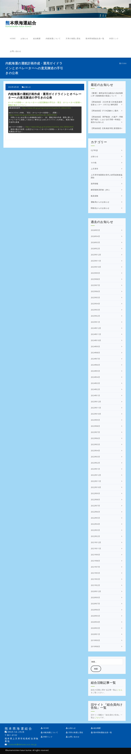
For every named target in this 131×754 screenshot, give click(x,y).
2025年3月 (95, 310)
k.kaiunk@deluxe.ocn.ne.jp (22, 744)
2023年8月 (95, 426)
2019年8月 (95, 646)
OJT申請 (94, 150)
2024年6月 (95, 365)
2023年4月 (95, 450)
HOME (12, 38)
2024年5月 (95, 371)
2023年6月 (95, 438)
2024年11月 (96, 334)
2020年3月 (95, 628)
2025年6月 (95, 291)
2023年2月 (95, 463)
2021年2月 (95, 585)
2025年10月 (96, 267)
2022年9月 (95, 493)
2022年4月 (95, 524)
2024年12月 (96, 328)
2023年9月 (95, 420)
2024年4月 (95, 377)
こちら (119, 690)
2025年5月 (95, 297)
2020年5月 (95, 616)
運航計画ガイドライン (17, 105)
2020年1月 (95, 634)
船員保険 (94, 196)
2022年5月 (95, 518)
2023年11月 (96, 407)
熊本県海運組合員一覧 (95, 38)
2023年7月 (95, 432)
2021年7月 (95, 567)
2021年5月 (95, 573)
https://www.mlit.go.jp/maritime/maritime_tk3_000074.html (33, 115)
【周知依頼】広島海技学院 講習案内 (106, 128)
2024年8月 (95, 352)
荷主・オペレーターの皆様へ (69, 102)
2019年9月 (95, 640)
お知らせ (24, 38)
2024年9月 (95, 346)
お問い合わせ (15, 51)
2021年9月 (95, 554)
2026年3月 (95, 242)
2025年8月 (95, 279)
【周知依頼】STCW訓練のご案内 (104, 110)
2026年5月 (95, 230)
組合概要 (37, 38)
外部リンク (114, 38)
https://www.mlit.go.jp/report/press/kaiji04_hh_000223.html (46, 108)
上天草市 (94, 168)
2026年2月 (95, 248)
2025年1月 (95, 322)
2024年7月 (95, 358)
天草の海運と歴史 (73, 38)
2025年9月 (95, 273)
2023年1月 (95, 469)
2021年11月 (96, 548)
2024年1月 (95, 395)
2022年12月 (96, 475)
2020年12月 (96, 591)
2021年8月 (95, 561)
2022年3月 (95, 530)
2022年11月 (96, 481)
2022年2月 (95, 536)
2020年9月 (95, 597)
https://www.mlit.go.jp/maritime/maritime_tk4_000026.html (49, 127)
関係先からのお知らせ (100, 208)
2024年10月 (96, 340)
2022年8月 (95, 499)
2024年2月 (95, 389)
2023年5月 (95, 444)
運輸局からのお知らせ (100, 202)
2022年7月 (95, 505)
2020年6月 (95, 609)
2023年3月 (95, 456)
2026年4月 (95, 236)
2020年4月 (95, 622)
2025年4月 (95, 303)
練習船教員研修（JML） (101, 189)
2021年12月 (96, 542)
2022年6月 (95, 512)
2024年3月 (95, 383)
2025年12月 (96, 254)
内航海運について (53, 38)
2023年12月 (96, 401)
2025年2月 (95, 316)
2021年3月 (95, 579)
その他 (93, 162)
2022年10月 (96, 487)
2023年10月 (96, 414)
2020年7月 (95, 603)
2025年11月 (96, 261)
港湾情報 (94, 183)
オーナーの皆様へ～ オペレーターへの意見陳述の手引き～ (32, 102)
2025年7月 (95, 285)
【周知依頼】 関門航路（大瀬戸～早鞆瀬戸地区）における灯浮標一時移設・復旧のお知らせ (107, 119)
